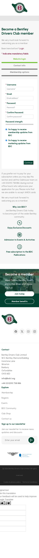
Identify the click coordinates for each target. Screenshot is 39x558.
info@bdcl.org (8, 378)
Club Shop (6, 413)
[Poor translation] (7, 503)
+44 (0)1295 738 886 (11, 383)
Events (4, 403)
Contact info (19, 65)
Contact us (6, 418)
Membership (7, 392)
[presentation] (17, 154)
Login (21, 48)
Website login (19, 59)
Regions (5, 398)
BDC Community (9, 408)
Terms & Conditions (29, 482)
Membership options (19, 72)
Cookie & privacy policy (12, 482)
